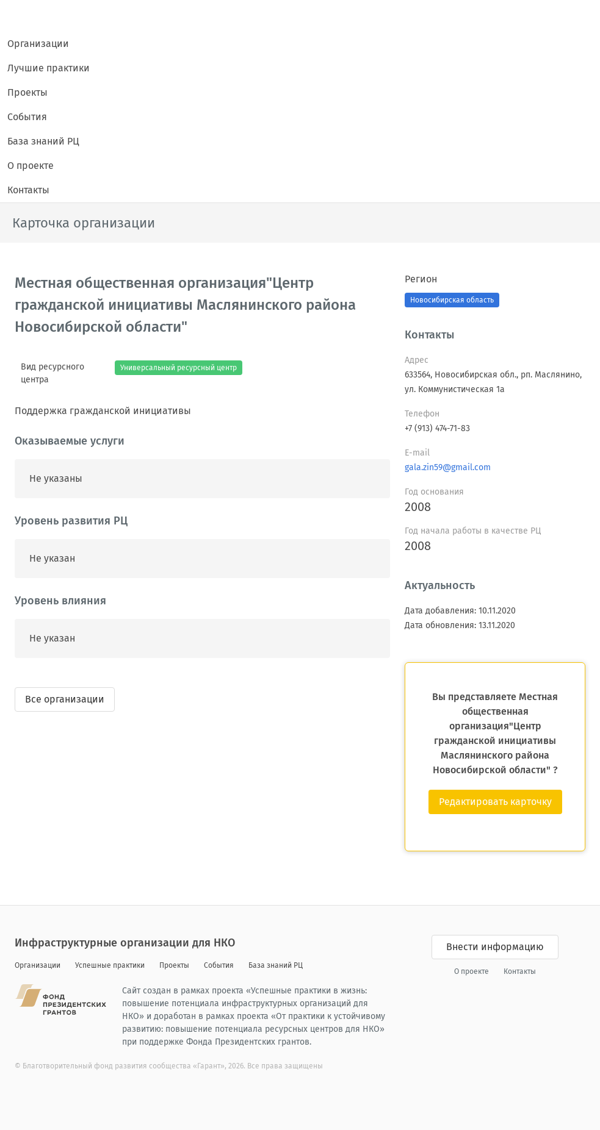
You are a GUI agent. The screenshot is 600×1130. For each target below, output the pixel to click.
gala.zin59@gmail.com (448, 467)
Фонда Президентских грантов (247, 1042)
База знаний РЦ (43, 141)
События (27, 117)
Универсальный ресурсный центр (178, 367)
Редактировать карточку (495, 801)
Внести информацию (495, 947)
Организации (38, 43)
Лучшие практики (48, 68)
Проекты (27, 92)
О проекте (30, 165)
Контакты (28, 190)
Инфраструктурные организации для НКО (125, 942)
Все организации (64, 699)
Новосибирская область (452, 300)
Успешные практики (110, 965)
